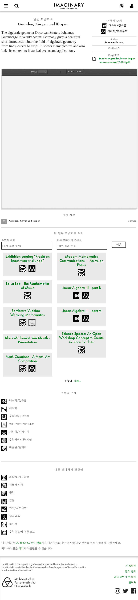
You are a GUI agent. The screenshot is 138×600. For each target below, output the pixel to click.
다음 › (77, 381)
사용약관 (131, 565)
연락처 (132, 582)
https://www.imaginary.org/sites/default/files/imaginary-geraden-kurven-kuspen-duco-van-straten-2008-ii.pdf (69, 139)
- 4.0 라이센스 (29, 542)
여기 (21, 548)
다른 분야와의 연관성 (69, 240)
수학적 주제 (8, 240)
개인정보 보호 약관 (125, 576)
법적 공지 (130, 571)
